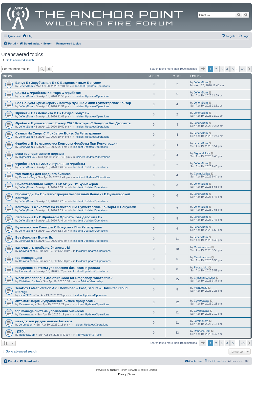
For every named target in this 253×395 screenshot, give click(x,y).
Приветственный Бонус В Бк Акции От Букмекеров (56, 184)
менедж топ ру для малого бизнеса (43, 321)
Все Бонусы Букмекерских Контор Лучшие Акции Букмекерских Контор (73, 103)
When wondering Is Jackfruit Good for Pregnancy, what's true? (63, 278)
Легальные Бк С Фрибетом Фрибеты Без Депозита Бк (58, 217)
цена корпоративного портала (39, 153)
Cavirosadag (26, 304)
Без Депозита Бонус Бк (34, 237)
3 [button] (222, 69)
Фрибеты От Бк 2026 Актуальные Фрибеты (50, 164)
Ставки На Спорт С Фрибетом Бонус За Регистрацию (58, 133)
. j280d (20, 331)
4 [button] (227, 69)
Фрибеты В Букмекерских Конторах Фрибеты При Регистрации (66, 143)
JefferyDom (26, 86)
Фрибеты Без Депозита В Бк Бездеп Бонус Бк (52, 113)
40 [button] (243, 69)
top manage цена (28, 258)
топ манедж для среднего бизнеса (43, 174)
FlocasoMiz (26, 271)
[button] (202, 69)
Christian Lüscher (29, 281)
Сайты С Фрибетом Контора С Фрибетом (48, 93)
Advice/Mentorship (92, 281)
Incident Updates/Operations (92, 86)
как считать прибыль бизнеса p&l (42, 247)
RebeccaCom (27, 334)
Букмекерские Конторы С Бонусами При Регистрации (58, 227)
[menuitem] (27, 36)
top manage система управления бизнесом (49, 311)
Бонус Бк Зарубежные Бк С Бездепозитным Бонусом (58, 83)
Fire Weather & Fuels (89, 334)
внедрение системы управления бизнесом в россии (57, 268)
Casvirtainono (27, 250)
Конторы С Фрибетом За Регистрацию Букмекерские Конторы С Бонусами (75, 207)
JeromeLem (26, 324)
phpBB (113, 370)
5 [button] (233, 69)
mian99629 (25, 295)
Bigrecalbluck (27, 156)
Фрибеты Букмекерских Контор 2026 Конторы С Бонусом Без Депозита (73, 123)
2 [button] (216, 69)
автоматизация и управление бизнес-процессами (55, 301)
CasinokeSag (27, 177)
